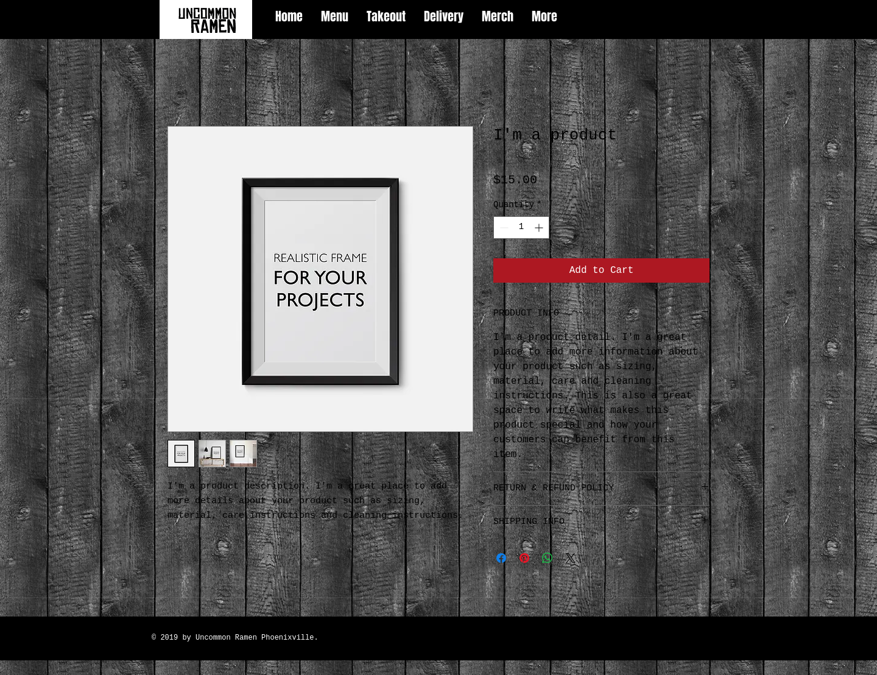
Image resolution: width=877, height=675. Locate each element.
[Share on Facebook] (501, 558)
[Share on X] (570, 558)
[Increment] (540, 227)
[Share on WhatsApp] (547, 558)
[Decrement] (502, 227)
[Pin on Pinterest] (524, 558)
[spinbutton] (521, 227)
